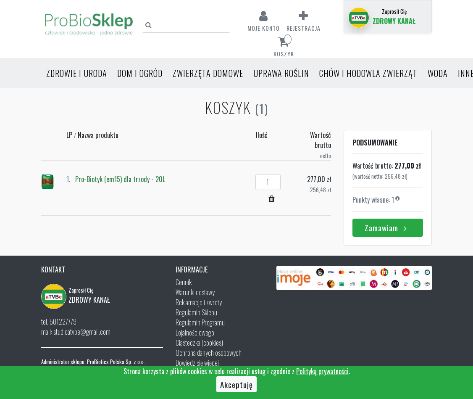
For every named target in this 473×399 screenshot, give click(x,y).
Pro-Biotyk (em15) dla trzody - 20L (120, 179)
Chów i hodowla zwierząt (368, 73)
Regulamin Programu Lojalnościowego (200, 327)
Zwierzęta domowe (208, 73)
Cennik (184, 282)
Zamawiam (387, 227)
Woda (438, 73)
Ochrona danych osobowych (209, 353)
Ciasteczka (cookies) (199, 343)
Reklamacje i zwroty (199, 302)
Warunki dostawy (195, 292)
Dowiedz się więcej (197, 363)
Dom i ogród (140, 73)
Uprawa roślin (281, 73)
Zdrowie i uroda (76, 73)
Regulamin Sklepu (196, 312)
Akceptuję (236, 384)
